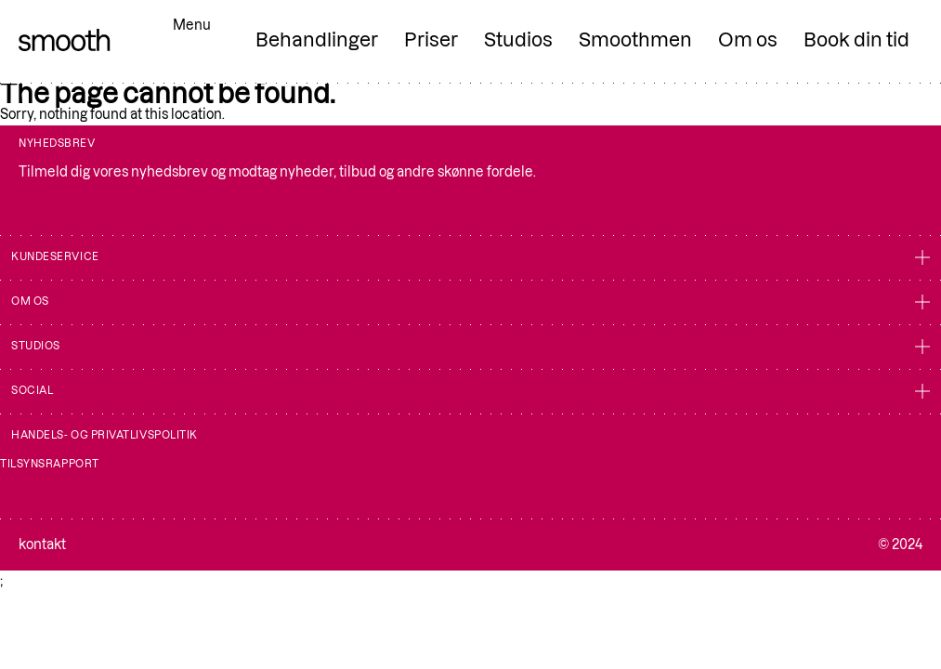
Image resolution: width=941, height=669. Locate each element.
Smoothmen (635, 40)
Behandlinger (316, 40)
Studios (518, 40)
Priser (431, 40)
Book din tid (856, 40)
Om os (748, 40)
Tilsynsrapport (49, 463)
